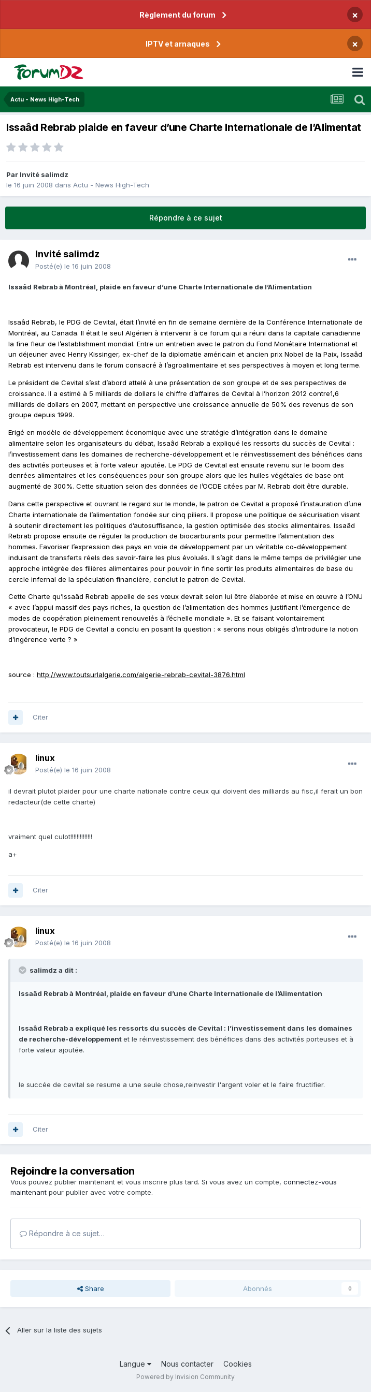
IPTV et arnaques (178, 43)
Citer (40, 717)
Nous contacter (187, 1363)
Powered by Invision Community (185, 1377)
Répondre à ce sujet (185, 217)
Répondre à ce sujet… (62, 1233)
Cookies (237, 1363)
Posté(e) (73, 266)
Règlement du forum (177, 14)
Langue (135, 1363)
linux (45, 758)
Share (90, 1288)
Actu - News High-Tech (111, 185)
